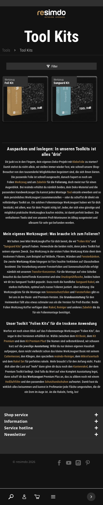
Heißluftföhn (12, 381)
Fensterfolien (83, 292)
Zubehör (42, 182)
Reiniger (61, 307)
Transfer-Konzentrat (43, 271)
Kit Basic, (80, 336)
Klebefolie (78, 161)
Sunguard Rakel (85, 282)
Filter (52, 66)
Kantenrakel (80, 366)
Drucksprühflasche (72, 277)
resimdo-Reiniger (64, 356)
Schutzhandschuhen (56, 381)
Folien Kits (84, 241)
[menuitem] (6, 50)
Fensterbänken (90, 256)
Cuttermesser (12, 356)
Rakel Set (19, 361)
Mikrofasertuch (90, 356)
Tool (69, 192)
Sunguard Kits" (12, 246)
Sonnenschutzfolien (57, 292)
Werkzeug (21, 182)
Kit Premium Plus (35, 341)
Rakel (52, 307)
